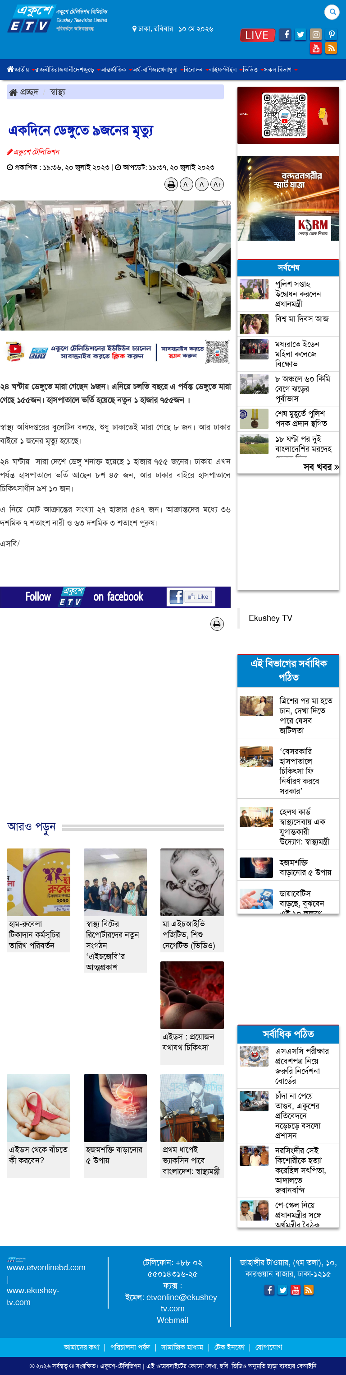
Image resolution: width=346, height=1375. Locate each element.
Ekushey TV (270, 618)
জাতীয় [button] (24, 69)
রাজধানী (64, 69)
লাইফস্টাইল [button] (226, 69)
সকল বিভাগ (281, 69)
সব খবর (321, 467)
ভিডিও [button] (253, 69)
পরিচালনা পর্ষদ (130, 1347)
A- (186, 184)
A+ (217, 184)
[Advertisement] (115, 735)
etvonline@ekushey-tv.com (183, 1303)
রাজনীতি (45, 69)
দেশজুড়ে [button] (86, 69)
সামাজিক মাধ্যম (182, 1347)
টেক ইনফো (230, 1347)
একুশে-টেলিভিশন (120, 1366)
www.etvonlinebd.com (46, 1267)
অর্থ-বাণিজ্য (145, 69)
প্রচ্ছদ (23, 92)
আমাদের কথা (82, 1347)
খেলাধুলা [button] (171, 69)
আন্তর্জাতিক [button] (116, 69)
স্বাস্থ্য (57, 92)
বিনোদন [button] (196, 69)
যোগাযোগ (268, 1347)
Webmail (172, 1320)
